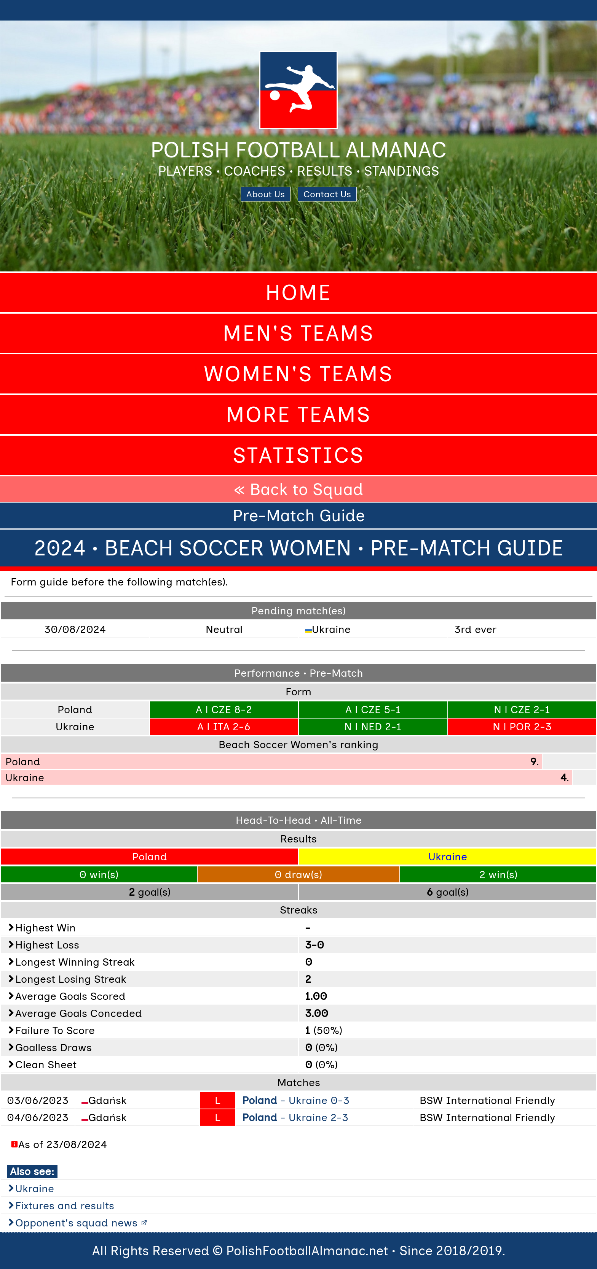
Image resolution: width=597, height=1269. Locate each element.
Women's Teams (298, 374)
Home (298, 292)
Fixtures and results (64, 1205)
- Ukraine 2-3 (295, 1117)
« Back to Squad (298, 489)
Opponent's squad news (76, 1222)
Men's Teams (298, 333)
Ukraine (34, 1188)
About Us (265, 194)
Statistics (298, 455)
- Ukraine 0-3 (296, 1100)
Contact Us (327, 194)
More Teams (298, 414)
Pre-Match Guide (299, 515)
